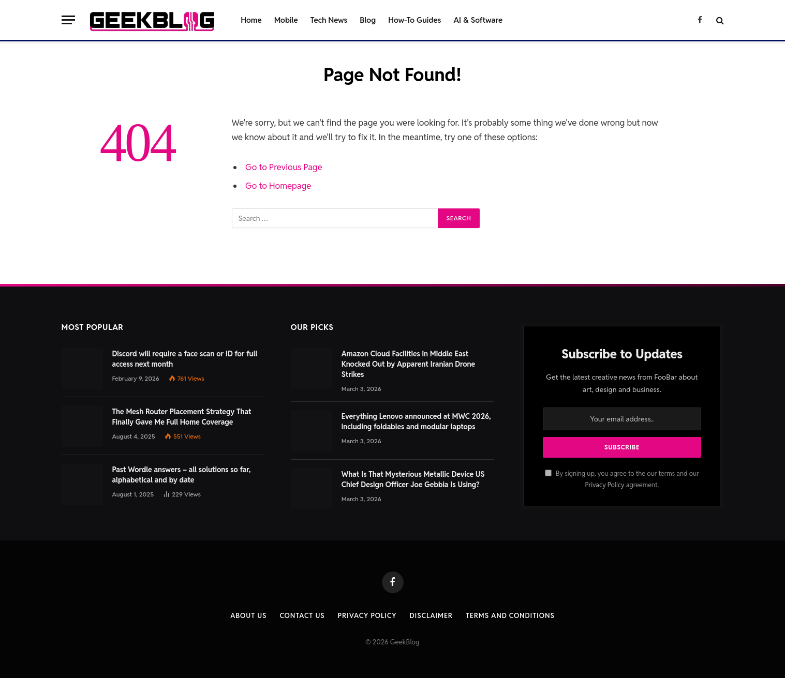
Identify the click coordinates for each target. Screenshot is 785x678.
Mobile (286, 20)
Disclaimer (431, 615)
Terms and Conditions (510, 615)
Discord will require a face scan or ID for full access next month (185, 359)
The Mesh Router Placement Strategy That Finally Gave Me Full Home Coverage (181, 417)
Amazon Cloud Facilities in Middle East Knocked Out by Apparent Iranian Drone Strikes (408, 364)
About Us (248, 615)
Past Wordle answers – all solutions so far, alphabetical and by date (181, 475)
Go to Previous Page (283, 167)
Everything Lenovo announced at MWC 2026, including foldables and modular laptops (416, 421)
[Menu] (68, 20)
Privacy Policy (604, 484)
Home (251, 20)
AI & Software (477, 20)
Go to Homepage (278, 185)
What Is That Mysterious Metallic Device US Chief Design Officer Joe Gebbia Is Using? (413, 479)
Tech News (329, 20)
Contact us (301, 615)
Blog (368, 20)
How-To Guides (414, 20)
